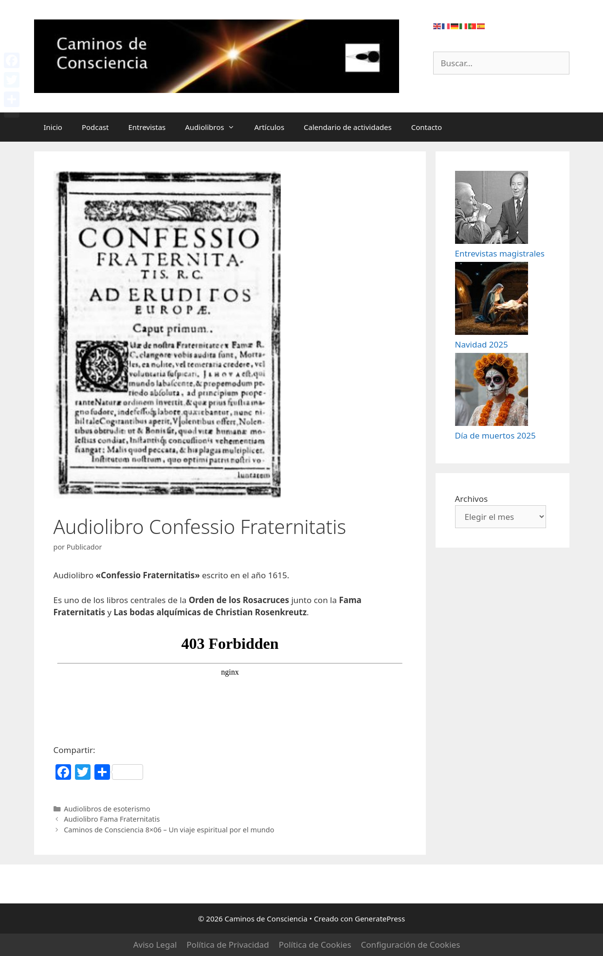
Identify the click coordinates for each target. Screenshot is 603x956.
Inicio (53, 127)
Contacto (426, 127)
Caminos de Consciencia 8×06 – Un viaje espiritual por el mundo (169, 829)
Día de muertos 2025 (495, 501)
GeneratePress (380, 918)
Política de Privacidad (227, 944)
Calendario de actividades (348, 127)
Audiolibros (214, 127)
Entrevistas (146, 127)
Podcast (95, 127)
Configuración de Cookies (410, 944)
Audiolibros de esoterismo (107, 808)
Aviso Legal (155, 944)
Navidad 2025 (481, 388)
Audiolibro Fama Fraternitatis (112, 819)
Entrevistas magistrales (500, 275)
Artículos (269, 127)
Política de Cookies (315, 944)
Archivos (471, 564)
